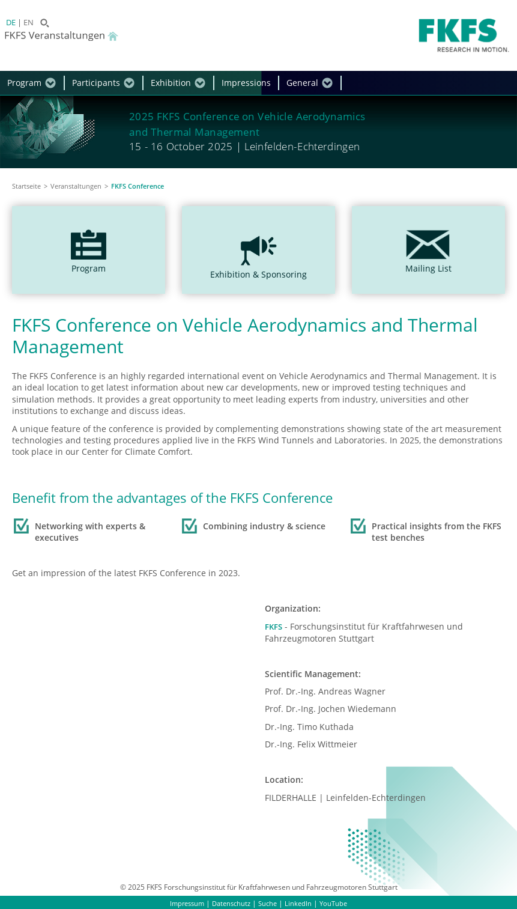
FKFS (274, 626)
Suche (270, 902)
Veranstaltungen (75, 185)
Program (24, 82)
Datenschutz (231, 902)
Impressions (246, 82)
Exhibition (171, 82)
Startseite (26, 185)
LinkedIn (302, 902)
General (302, 82)
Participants (96, 82)
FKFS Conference (137, 185)
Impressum (183, 902)
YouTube (338, 902)
